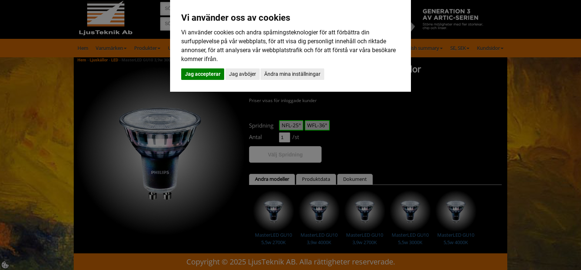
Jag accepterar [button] (202, 74)
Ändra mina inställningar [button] (292, 74)
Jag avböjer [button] (242, 74)
